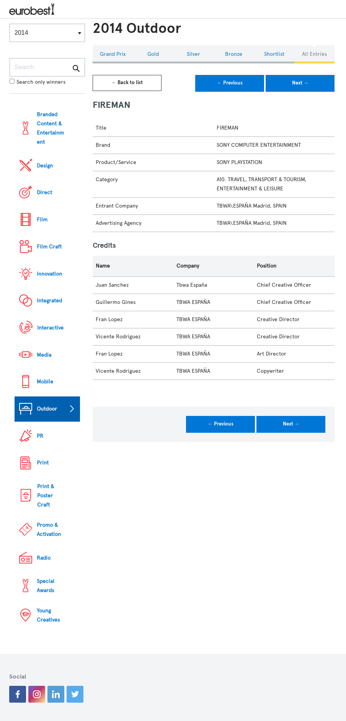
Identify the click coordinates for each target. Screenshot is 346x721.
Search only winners (37, 82)
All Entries (314, 54)
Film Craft (49, 247)
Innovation (49, 274)
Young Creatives (48, 615)
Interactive (50, 328)
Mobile (45, 381)
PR (40, 436)
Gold (153, 54)
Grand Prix (113, 54)
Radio (44, 558)
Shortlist (274, 54)
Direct (44, 192)
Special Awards (45, 586)
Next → (300, 83)
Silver (193, 54)
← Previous (230, 83)
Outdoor (47, 409)
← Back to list (127, 83)
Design (45, 165)
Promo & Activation (49, 530)
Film (42, 219)
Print (43, 463)
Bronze (233, 54)
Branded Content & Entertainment (50, 128)
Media (44, 355)
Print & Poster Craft (45, 495)
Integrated (49, 300)
